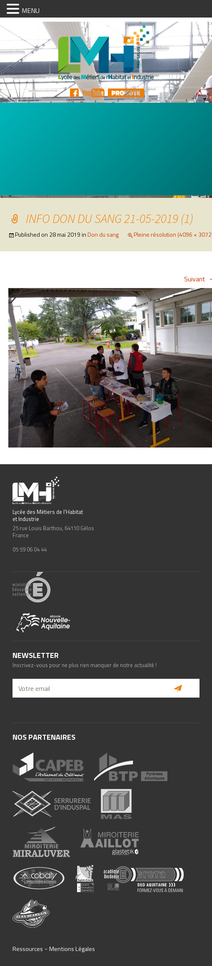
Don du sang (103, 234)
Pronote (126, 93)
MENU (31, 10)
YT (93, 93)
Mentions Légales (72, 948)
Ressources (27, 948)
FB (74, 93)
